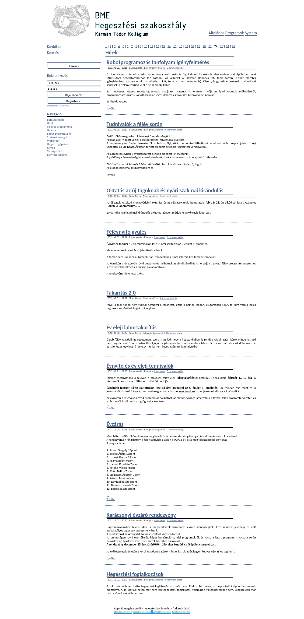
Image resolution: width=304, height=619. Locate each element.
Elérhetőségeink (57, 154)
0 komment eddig (175, 67)
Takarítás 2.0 (121, 292)
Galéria (51, 130)
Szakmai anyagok (57, 137)
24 (227, 46)
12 (157, 46)
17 (186, 46)
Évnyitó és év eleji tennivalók (140, 365)
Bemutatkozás (55, 119)
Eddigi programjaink (59, 133)
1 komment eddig (175, 520)
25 (233, 46)
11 (151, 46)
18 (192, 46)
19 (198, 46)
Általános (216, 32)
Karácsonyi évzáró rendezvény (141, 514)
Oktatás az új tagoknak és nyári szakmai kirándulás (165, 190)
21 (209, 46)
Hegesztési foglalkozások (135, 574)
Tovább (111, 108)
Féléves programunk (59, 126)
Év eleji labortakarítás (132, 327)
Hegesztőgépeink (57, 144)
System (251, 32)
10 (145, 46)
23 (221, 46)
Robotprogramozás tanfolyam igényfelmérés (158, 62)
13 (163, 46)
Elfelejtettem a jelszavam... (58, 105)
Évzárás (115, 424)
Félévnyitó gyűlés (127, 231)
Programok (234, 32)
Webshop (53, 140)
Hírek (50, 123)
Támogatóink (55, 151)
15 (174, 46)
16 (180, 46)
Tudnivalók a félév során (135, 124)
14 (169, 46)
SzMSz (51, 147)
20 (204, 46)
